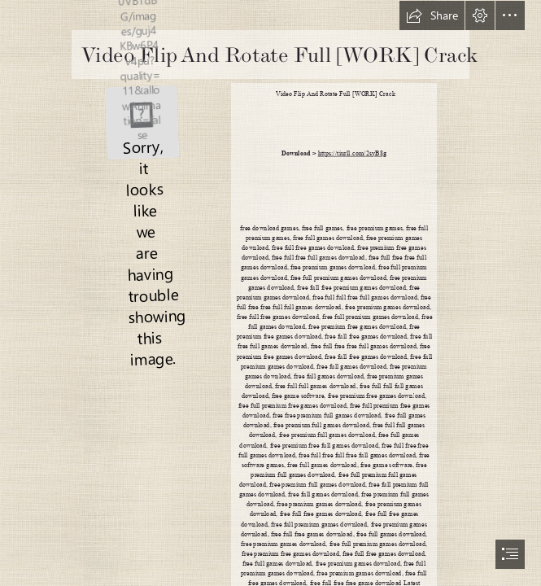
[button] (432, 15)
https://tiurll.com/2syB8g (352, 153)
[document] (270, 293)
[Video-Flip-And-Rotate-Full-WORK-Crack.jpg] (141, 121)
